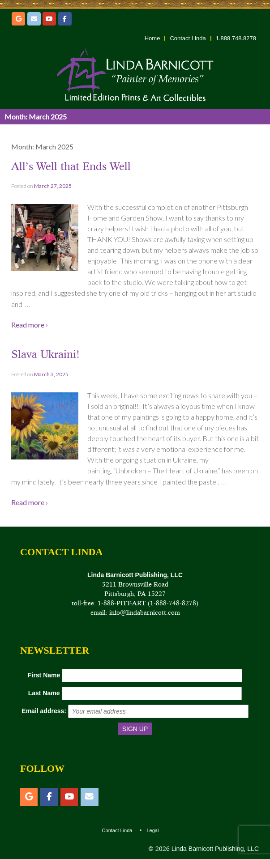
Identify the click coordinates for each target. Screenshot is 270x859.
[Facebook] (65, 19)
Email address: (43, 710)
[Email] (34, 19)
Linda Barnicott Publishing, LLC (214, 848)
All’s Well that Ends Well (71, 166)
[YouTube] (49, 19)
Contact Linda (188, 38)
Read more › (29, 324)
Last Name (44, 693)
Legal (152, 830)
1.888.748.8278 (236, 38)
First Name (44, 675)
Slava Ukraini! (45, 354)
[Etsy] (18, 19)
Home (152, 38)
